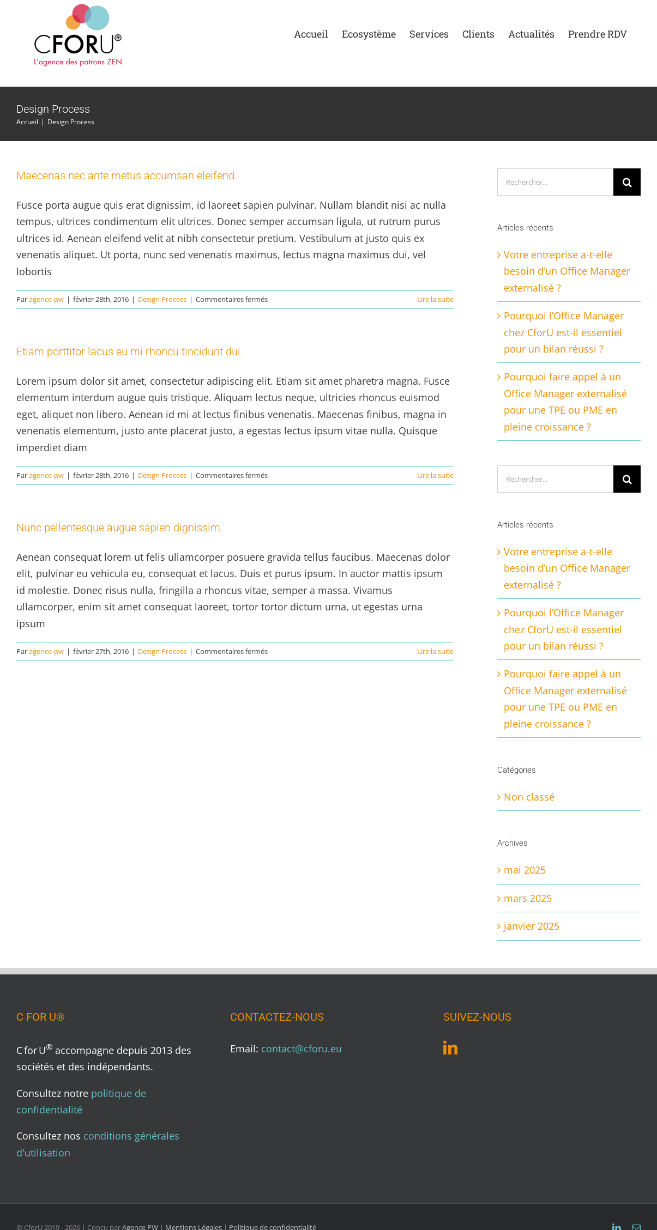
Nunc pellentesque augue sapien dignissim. (119, 527)
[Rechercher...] (555, 182)
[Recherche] (627, 182)
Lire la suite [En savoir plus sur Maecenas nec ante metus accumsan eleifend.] (435, 299)
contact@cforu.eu (301, 1048)
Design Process (162, 299)
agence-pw (46, 299)
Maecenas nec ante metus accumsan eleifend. (126, 175)
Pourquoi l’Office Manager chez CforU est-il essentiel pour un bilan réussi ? (564, 332)
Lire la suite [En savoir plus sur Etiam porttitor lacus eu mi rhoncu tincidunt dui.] (435, 475)
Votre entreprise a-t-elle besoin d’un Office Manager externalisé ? (567, 271)
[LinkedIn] (450, 1047)
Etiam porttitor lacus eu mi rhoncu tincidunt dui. (129, 351)
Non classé (529, 796)
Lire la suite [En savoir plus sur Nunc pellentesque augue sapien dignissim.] (435, 651)
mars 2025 (528, 898)
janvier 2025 (531, 925)
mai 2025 (525, 869)
